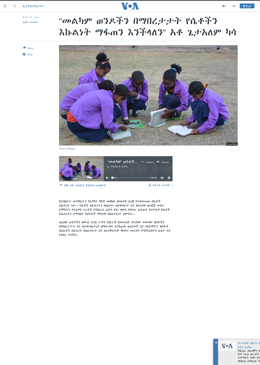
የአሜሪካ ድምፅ (119, 166)
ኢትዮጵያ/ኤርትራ (33, 6)
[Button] (28, 48)
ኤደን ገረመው (30, 22)
